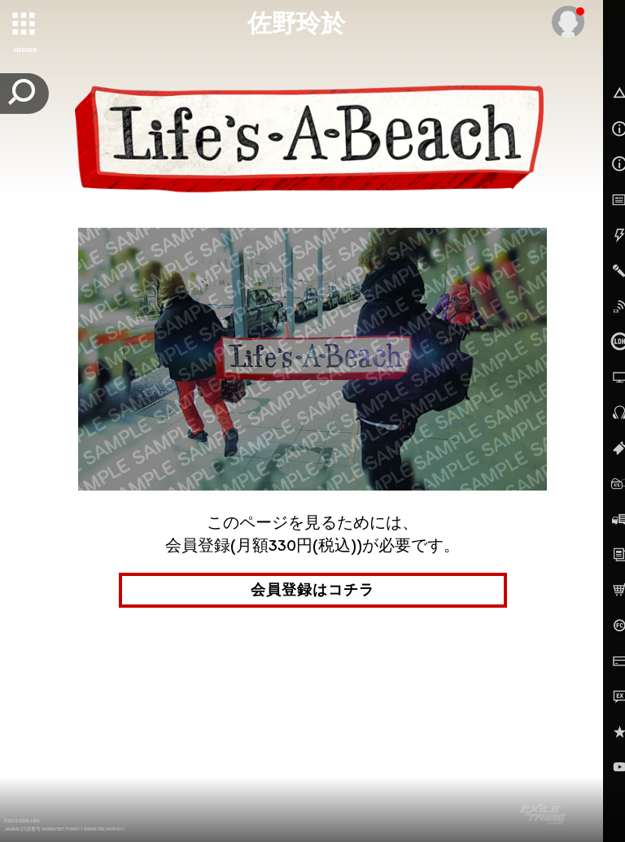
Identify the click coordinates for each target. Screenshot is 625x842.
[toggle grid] (25, 25)
